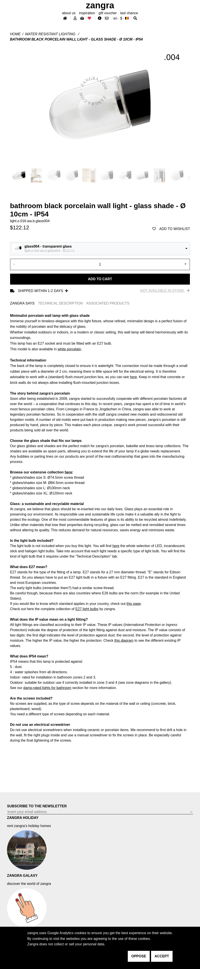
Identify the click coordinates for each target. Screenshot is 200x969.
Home (15, 34)
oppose (138, 956)
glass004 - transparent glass (48, 246)
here (133, 377)
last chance (129, 13)
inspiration (87, 13)
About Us (69, 13)
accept (162, 956)
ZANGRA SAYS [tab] (22, 303)
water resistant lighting (50, 34)
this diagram (123, 640)
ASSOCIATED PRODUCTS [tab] (107, 303)
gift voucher (108, 13)
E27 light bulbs (87, 609)
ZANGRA (100, 5)
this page (133, 604)
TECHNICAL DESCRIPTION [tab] (60, 303)
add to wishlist (171, 229)
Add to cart (100, 279)
